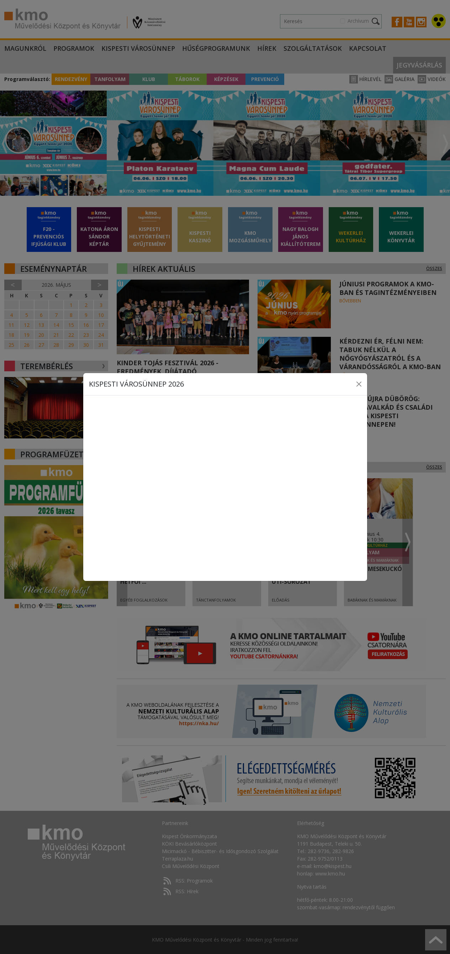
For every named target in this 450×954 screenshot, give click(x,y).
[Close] (359, 384)
